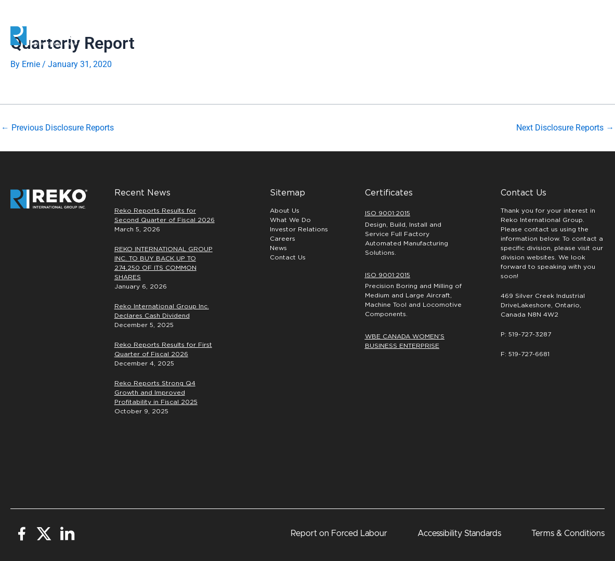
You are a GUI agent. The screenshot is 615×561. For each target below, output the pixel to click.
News (278, 248)
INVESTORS (491, 35)
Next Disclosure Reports (565, 128)
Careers (429, 36)
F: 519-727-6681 (525, 354)
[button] (570, 36)
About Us (284, 210)
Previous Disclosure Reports (57, 128)
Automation (264, 35)
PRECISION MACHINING (347, 35)
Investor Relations (299, 229)
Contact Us (288, 257)
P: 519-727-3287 (526, 334)
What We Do (290, 220)
